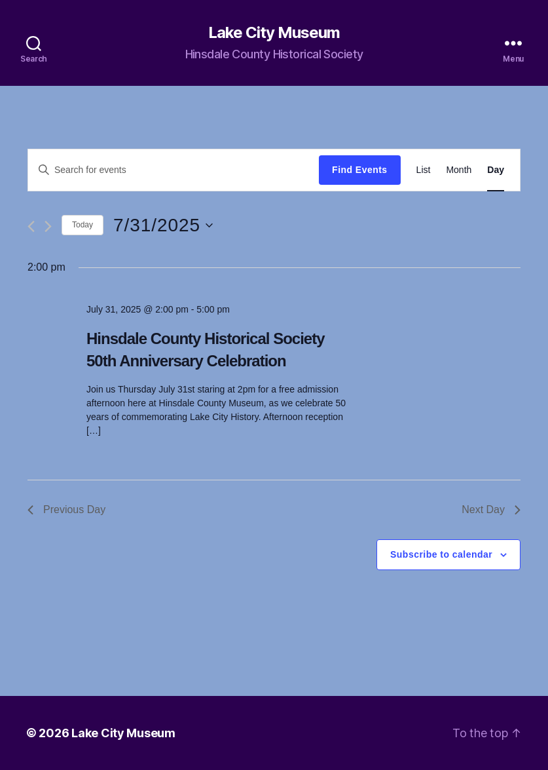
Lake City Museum (274, 33)
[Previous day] (31, 226)
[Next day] (48, 226)
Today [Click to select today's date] (82, 224)
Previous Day (66, 509)
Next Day (491, 509)
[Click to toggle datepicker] (163, 225)
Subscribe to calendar (441, 554)
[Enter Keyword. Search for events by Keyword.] (173, 169)
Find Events (359, 169)
